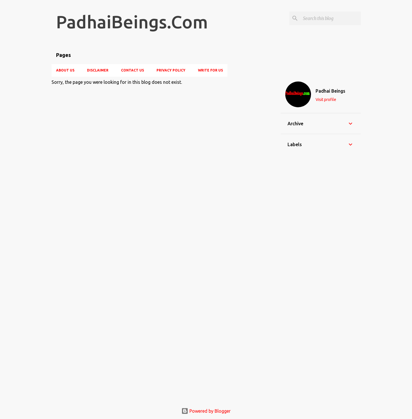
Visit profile (326, 99)
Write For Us (210, 70)
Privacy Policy (171, 70)
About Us (65, 70)
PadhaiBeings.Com (132, 22)
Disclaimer (97, 70)
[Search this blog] (331, 18)
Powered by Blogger (206, 411)
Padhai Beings (330, 91)
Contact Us (132, 70)
